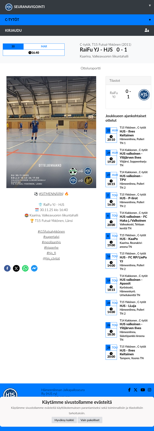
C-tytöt (79, 19)
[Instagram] (148, 390)
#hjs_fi (51, 253)
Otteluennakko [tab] (64, 68)
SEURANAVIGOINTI (79, 5)
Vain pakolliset (90, 420)
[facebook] (7, 268)
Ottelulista (117, 371)
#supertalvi (51, 237)
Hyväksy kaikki (64, 420)
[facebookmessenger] (34, 268)
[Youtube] (141, 390)
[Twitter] (134, 390)
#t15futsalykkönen (51, 231)
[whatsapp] (25, 268)
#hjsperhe (51, 247)
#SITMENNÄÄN (51, 194)
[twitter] (16, 268)
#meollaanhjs (51, 242)
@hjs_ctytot (51, 258)
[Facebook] (128, 390)
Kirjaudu (77, 30)
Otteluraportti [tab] (91, 68)
